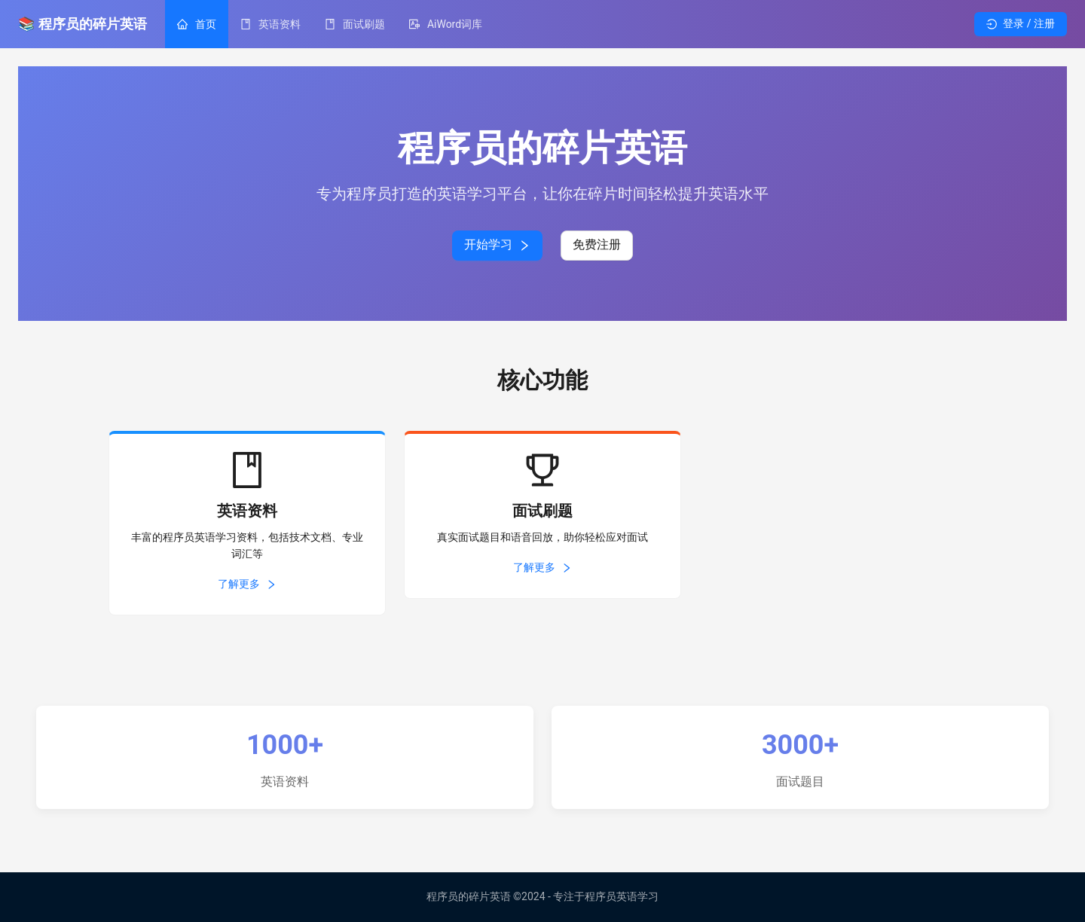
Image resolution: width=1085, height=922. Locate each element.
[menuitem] (196, 24)
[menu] (569, 24)
